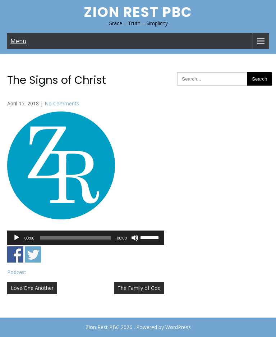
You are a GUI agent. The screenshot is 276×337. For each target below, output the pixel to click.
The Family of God (139, 287)
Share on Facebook (15, 254)
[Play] (16, 237)
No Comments (62, 103)
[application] (85, 238)
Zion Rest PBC (138, 12)
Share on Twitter (33, 254)
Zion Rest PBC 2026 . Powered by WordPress (138, 327)
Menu (18, 41)
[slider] (75, 238)
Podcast (16, 272)
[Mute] (134, 237)
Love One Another (32, 287)
